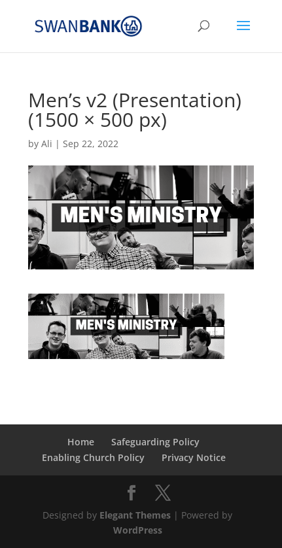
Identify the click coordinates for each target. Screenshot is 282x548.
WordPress (137, 530)
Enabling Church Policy (93, 457)
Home (80, 442)
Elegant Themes (135, 515)
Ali (46, 143)
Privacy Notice (194, 457)
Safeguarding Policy (155, 442)
